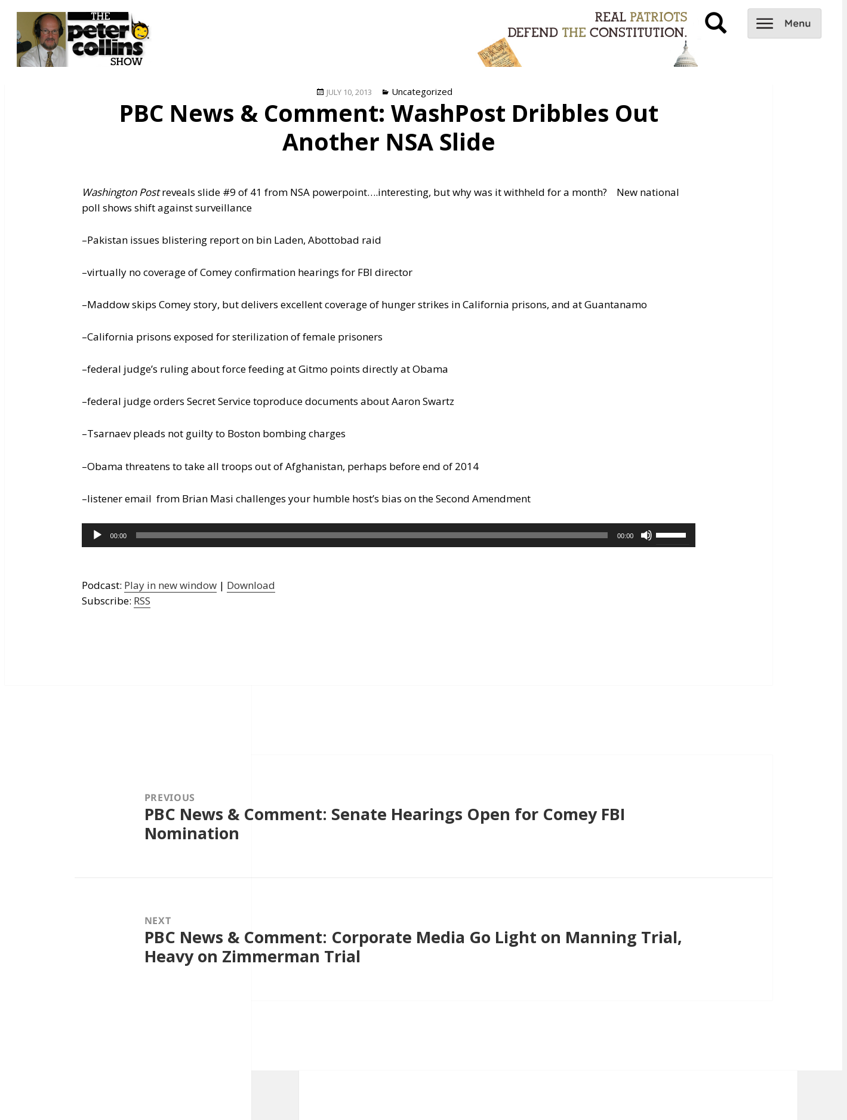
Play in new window (170, 585)
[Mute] (646, 535)
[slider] (372, 535)
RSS (142, 600)
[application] (389, 535)
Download (251, 585)
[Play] (97, 535)
